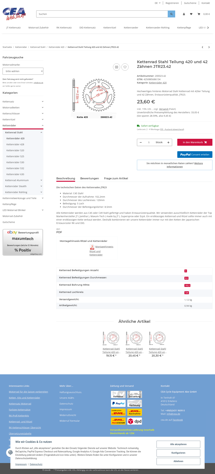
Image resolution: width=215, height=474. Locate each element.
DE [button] (156, 3)
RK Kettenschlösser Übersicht (25, 427)
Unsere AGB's (67, 397)
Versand (164, 109)
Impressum (66, 409)
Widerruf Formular (70, 420)
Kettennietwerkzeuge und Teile (19, 198)
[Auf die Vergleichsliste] (116, 67)
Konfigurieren (178, 453)
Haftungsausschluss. (71, 392)
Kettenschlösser (11, 113)
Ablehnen (178, 461)
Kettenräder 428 (15, 144)
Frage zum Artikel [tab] (116, 178)
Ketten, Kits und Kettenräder (24, 397)
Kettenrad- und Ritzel (20, 421)
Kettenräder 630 (15, 174)
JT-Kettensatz (13, 27)
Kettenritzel (109, 27)
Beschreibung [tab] (65, 178)
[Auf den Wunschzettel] (125, 67)
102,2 (187, 285)
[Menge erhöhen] (168, 142)
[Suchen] (102, 14)
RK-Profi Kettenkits (19, 415)
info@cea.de (38, 82)
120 (186, 293)
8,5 (186, 278)
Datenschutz (66, 403)
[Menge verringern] (140, 142)
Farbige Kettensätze (19, 409)
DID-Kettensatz (87, 27)
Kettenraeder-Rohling (158, 27)
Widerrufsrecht (68, 415)
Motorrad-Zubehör (38, 27)
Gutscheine (190, 3)
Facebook (178, 419)
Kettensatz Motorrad (20, 403)
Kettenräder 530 (15, 162)
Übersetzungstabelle (20, 433)
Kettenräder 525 (15, 156)
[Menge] (148, 142)
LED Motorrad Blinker (14, 210)
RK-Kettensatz (64, 27)
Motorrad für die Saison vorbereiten (28, 391)
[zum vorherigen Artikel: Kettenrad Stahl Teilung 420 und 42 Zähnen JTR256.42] (202, 47)
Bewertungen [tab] (89, 178)
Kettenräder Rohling (16, 192)
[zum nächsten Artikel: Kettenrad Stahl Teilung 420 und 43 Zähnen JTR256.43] (209, 47)
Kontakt (206, 3)
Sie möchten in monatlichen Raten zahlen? (175, 165)
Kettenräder (9, 125)
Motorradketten (11, 107)
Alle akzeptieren (178, 444)
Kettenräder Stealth (16, 186)
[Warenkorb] (203, 14)
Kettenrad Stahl (14, 132)
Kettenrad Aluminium (17, 180)
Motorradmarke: (11, 64)
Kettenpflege (184, 27)
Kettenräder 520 (15, 150)
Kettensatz (8, 101)
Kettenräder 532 (15, 168)
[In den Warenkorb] (59, 58)
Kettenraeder (131, 27)
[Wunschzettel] (191, 14)
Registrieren (172, 3)
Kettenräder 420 (158, 82)
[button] (183, 14)
